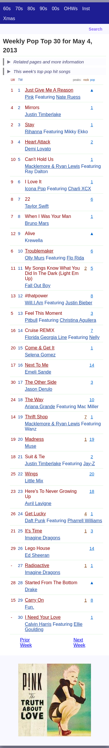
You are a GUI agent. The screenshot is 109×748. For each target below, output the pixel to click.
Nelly (94, 337)
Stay (29, 124)
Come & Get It (39, 347)
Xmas (9, 18)
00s (55, 8)
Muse (30, 446)
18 (92, 491)
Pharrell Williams (84, 520)
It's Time (33, 530)
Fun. (29, 607)
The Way (34, 399)
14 (92, 365)
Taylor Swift (37, 206)
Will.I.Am (34, 302)
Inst (86, 8)
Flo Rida (75, 257)
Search (95, 29)
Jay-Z (89, 463)
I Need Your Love (43, 617)
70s (19, 8)
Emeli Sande (38, 371)
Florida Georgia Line (46, 337)
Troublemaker (39, 250)
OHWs (71, 8)
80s (31, 8)
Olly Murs (34, 257)
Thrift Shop (36, 416)
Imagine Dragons (42, 537)
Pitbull (31, 320)
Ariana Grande (40, 406)
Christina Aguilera (78, 320)
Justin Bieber (78, 302)
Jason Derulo (38, 389)
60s (7, 8)
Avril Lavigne (38, 503)
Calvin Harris (38, 624)
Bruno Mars (37, 223)
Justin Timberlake (43, 114)
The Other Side (41, 382)
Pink (29, 97)
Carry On (34, 600)
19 (92, 439)
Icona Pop (35, 188)
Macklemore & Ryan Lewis (52, 166)
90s (43, 8)
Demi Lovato (38, 148)
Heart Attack (37, 141)
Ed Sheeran (37, 555)
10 (92, 399)
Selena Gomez (40, 354)
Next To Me (37, 365)
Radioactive (37, 565)
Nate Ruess (68, 97)
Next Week (79, 642)
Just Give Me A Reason (49, 90)
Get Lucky (35, 513)
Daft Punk (35, 520)
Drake (31, 589)
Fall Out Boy (37, 285)
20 (92, 473)
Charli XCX (79, 188)
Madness (34, 439)
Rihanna (33, 131)
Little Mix (34, 480)
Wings (31, 473)
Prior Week (26, 642)
